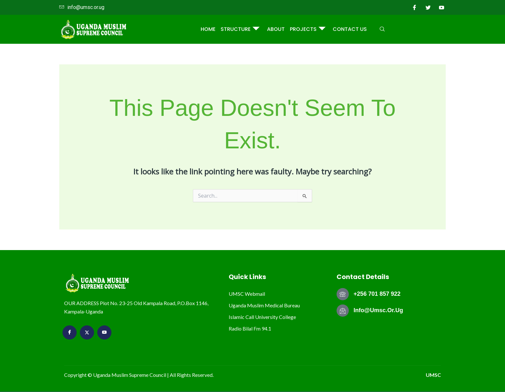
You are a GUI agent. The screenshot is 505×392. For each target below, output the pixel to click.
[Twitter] (428, 7)
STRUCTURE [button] (240, 29)
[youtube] (441, 7)
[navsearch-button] (382, 29)
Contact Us (350, 29)
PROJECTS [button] (308, 29)
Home (208, 29)
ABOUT (276, 29)
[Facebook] (414, 7)
